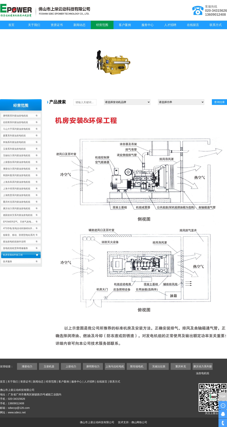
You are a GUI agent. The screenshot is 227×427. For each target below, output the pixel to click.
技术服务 (7, 261)
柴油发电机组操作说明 (14, 241)
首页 (11, 25)
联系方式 (216, 25)
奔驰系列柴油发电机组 (14, 142)
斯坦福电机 (136, 366)
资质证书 (57, 25)
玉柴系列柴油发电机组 (14, 149)
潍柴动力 (27, 366)
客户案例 (125, 25)
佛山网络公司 (139, 422)
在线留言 (193, 25)
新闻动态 (79, 25)
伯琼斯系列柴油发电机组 (15, 122)
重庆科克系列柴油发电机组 (16, 202)
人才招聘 (170, 25)
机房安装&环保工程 (13, 255)
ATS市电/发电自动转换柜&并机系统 (21, 228)
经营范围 (102, 25)
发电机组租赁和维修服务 (15, 248)
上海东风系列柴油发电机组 (16, 182)
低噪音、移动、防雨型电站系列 (19, 235)
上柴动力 (71, 366)
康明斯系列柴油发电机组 (15, 115)
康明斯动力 (93, 366)
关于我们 (34, 25)
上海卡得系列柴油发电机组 (16, 188)
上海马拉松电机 (115, 366)
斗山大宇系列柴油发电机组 (16, 129)
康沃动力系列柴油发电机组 (16, 208)
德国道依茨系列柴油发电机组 (18, 215)
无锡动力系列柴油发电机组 (16, 155)
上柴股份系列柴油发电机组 (16, 162)
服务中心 (147, 25)
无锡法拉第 (158, 366)
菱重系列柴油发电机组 (14, 135)
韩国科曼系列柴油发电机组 (16, 175)
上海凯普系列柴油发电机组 (16, 195)
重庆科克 (180, 366)
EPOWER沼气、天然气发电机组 (19, 221)
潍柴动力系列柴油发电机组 (16, 168)
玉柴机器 (49, 366)
